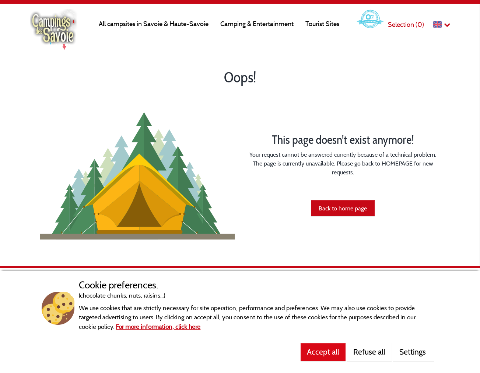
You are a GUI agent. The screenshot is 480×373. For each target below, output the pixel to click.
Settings (413, 351)
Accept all (323, 351)
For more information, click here (158, 326)
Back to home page (343, 208)
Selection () (406, 24)
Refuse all (369, 351)
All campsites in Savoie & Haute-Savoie (154, 23)
